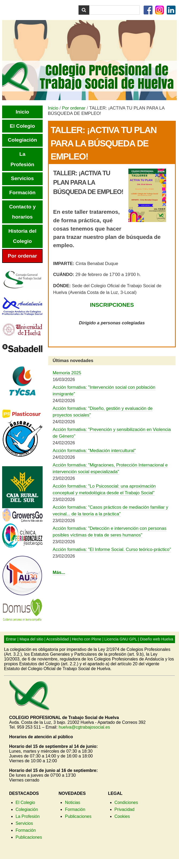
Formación (26, 830)
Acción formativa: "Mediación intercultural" (94, 450)
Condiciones (126, 802)
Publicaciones (29, 837)
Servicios (24, 823)
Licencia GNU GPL (121, 639)
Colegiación (27, 809)
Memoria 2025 (67, 372)
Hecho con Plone (86, 639)
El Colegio (25, 802)
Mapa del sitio (31, 639)
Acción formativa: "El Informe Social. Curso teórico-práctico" (112, 549)
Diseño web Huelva (156, 639)
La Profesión (28, 816)
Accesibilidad (57, 639)
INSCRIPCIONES (112, 305)
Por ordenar (73, 108)
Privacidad (124, 809)
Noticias (72, 802)
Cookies (122, 816)
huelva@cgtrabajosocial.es (84, 727)
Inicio (53, 108)
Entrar (11, 639)
